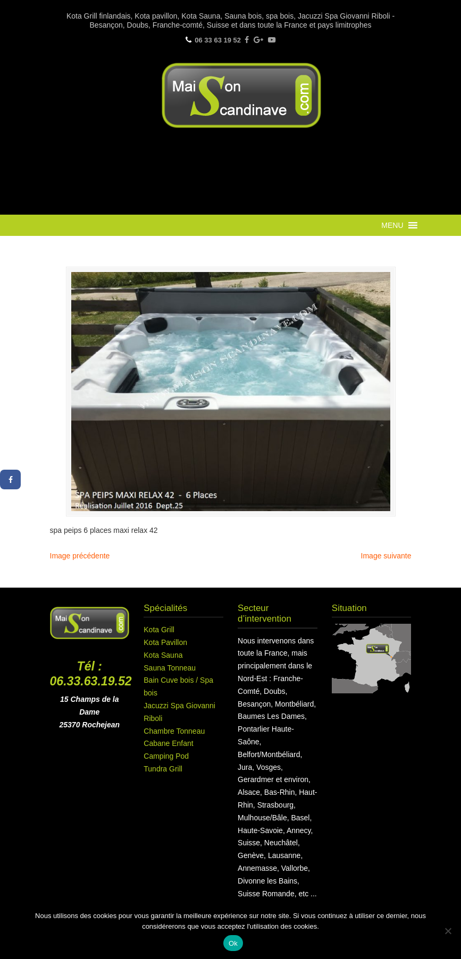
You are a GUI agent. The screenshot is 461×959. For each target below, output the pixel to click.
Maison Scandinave (241, 95)
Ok (233, 943)
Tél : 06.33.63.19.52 (91, 673)
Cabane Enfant (168, 743)
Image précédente (80, 555)
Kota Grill (159, 629)
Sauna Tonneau (170, 668)
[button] (392, 225)
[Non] (447, 931)
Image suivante (386, 555)
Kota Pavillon (165, 642)
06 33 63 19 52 (218, 40)
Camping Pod (166, 756)
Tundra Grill (163, 769)
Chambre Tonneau (174, 731)
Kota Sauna (163, 655)
